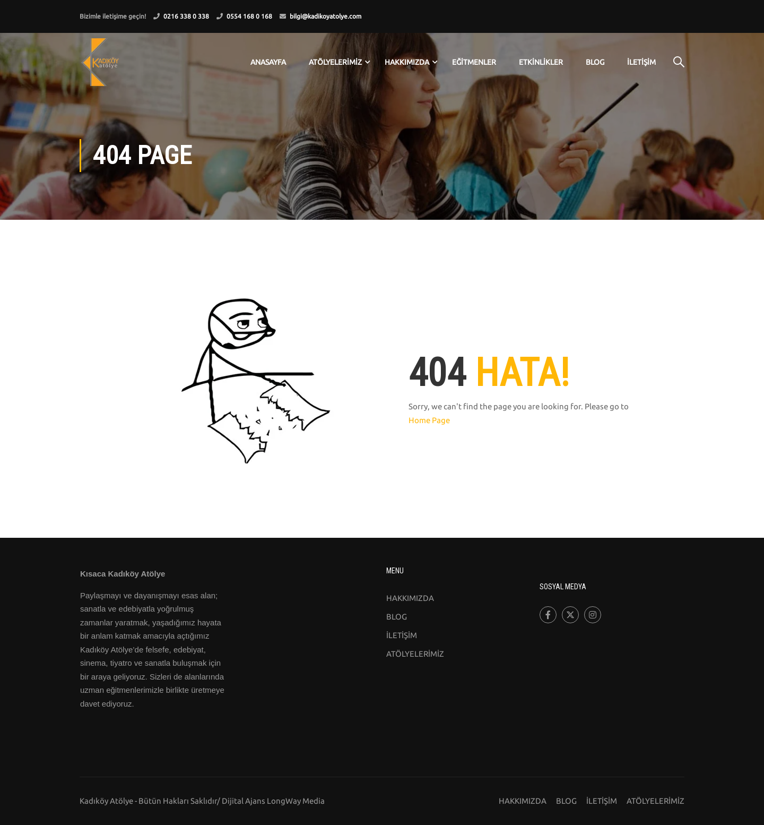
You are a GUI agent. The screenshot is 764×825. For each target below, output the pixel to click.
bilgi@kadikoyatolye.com (325, 16)
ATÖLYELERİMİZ (335, 62)
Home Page (429, 420)
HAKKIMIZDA (410, 598)
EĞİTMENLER (474, 62)
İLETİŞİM (641, 62)
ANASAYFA (268, 62)
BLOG (595, 62)
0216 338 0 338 (186, 16)
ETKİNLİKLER (541, 62)
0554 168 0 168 (249, 16)
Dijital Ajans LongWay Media (273, 800)
